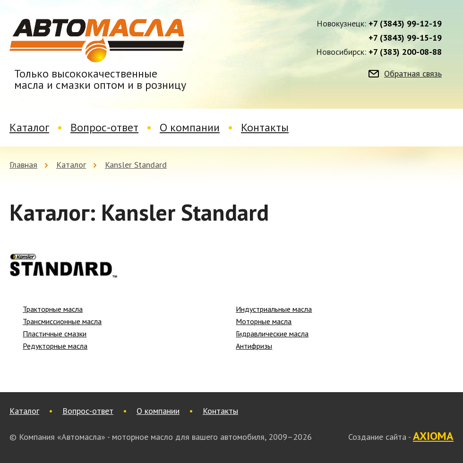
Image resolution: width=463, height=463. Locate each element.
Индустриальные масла (274, 309)
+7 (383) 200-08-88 (405, 52)
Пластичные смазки (54, 333)
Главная (23, 164)
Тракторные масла (53, 309)
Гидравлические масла (272, 333)
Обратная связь (413, 73)
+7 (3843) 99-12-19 (405, 23)
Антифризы (254, 346)
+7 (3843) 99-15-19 (405, 38)
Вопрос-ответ (104, 127)
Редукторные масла (55, 346)
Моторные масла (264, 321)
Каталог (29, 127)
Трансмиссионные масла (62, 321)
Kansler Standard (136, 164)
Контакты (265, 127)
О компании (190, 127)
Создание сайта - (401, 436)
